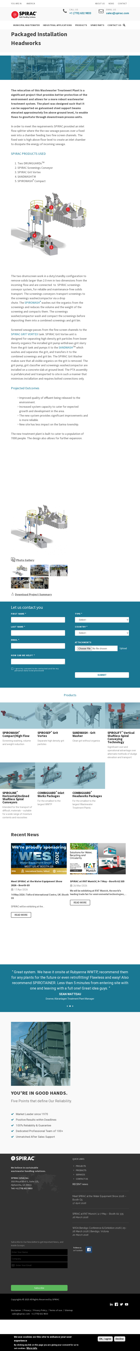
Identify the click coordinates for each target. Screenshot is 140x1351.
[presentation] (102, 662)
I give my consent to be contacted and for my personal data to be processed (35, 670)
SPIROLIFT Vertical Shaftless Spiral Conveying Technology (121, 737)
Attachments (83, 642)
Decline (120, 1339)
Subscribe (39, 1287)
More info (32, 1348)
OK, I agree (105, 1339)
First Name (18, 613)
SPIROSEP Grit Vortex (48, 734)
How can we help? (23, 655)
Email (15, 640)
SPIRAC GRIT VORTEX (24, 334)
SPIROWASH (33, 302)
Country (81, 626)
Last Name (18, 626)
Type (78, 613)
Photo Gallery (25, 560)
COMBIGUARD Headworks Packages (87, 794)
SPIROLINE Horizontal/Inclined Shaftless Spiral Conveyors (15, 797)
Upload (123, 648)
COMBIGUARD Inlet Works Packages (51, 794)
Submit (102, 675)
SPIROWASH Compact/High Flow (16, 734)
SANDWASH (66, 347)
